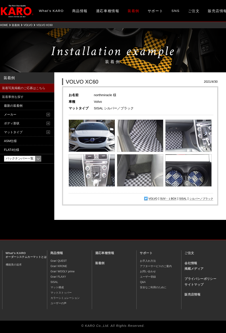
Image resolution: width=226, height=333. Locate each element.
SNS (175, 11)
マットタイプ (13, 132)
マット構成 (57, 287)
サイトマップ (194, 284)
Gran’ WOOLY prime (63, 271)
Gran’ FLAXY (58, 276)
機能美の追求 (14, 264)
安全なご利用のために (153, 287)
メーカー (10, 114)
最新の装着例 (13, 105)
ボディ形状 (11, 123)
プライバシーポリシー (200, 279)
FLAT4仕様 (11, 150)
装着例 (133, 11)
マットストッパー (61, 292)
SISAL (183, 198)
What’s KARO (51, 11)
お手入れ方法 (148, 260)
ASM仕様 (10, 141)
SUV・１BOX (168, 198)
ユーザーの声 (58, 303)
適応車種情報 (107, 11)
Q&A (142, 282)
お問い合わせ (148, 271)
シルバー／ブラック (201, 198)
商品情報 (80, 11)
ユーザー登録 (148, 276)
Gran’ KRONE (59, 266)
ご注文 (194, 11)
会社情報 (191, 263)
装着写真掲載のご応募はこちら (23, 88)
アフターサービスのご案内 (156, 266)
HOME (4, 25)
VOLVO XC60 (82, 82)
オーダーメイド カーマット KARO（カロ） (17, 11)
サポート (155, 11)
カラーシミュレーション (65, 297)
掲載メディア (194, 268)
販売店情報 (192, 294)
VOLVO (28, 25)
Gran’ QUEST (59, 260)
